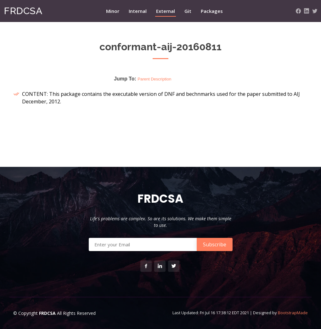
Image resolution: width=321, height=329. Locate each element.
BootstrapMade (293, 312)
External (165, 11)
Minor (112, 11)
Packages (212, 11)
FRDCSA (23, 10)
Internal (138, 11)
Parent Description (154, 79)
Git (187, 11)
